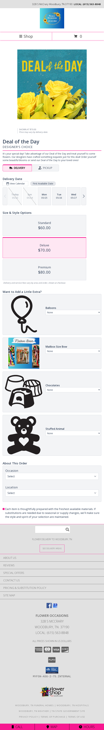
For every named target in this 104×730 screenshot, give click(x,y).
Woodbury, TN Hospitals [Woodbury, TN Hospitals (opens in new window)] (73, 705)
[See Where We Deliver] (52, 548)
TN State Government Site (68, 711)
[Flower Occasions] (52, 27)
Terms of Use (76, 716)
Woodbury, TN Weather (34, 711)
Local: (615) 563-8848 (52, 633)
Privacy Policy (28, 716)
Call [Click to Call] (17, 727)
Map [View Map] (52, 727)
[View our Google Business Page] (55, 607)
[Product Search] (52, 529)
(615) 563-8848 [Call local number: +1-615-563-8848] (92, 4)
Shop (26, 36)
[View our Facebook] (49, 607)
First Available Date (43, 183)
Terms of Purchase (53, 716)
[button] (52, 670)
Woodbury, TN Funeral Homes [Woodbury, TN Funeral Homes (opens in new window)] (34, 705)
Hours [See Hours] (87, 727)
